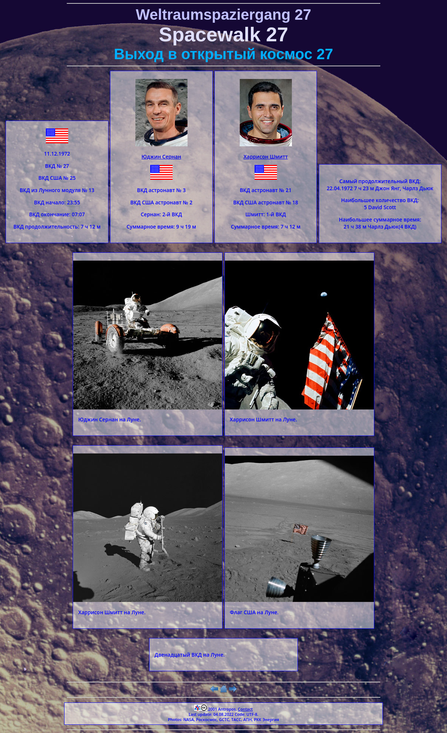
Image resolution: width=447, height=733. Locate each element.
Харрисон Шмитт (265, 156)
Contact (245, 709)
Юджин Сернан (161, 156)
